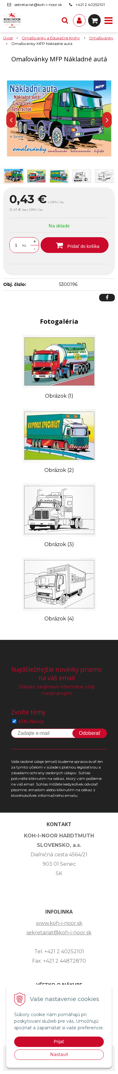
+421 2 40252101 (90, 4)
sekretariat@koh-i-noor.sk (38, 4)
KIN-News (31, 721)
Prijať (59, 1041)
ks (24, 245)
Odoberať (89, 733)
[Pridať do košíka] (75, 245)
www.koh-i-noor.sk (59, 923)
